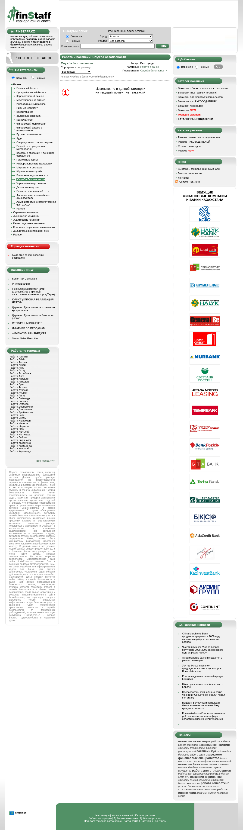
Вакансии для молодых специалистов (200, 97)
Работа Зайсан (18, 437)
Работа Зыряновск (20, 440)
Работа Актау (17, 370)
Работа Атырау (18, 392)
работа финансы (188, 744)
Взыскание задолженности (32, 175)
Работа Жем (16, 429)
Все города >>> (45, 460)
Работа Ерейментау (21, 412)
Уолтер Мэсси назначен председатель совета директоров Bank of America (201, 668)
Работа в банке (149, 66)
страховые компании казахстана (197, 789)
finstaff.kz (20, 812)
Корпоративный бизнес (30, 96)
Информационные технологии (34, 163)
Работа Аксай (17, 365)
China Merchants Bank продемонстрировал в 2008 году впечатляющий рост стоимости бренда (201, 637)
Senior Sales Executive (25, 338)
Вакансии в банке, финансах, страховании (203, 88)
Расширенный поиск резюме (126, 31)
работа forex (17, 39)
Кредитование (24, 111)
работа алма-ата (200, 754)
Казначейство (24, 119)
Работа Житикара (19, 434)
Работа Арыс (17, 384)
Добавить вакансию (126, 818)
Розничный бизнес (27, 88)
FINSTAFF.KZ (23, 31)
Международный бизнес (30, 100)
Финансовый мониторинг (31, 123)
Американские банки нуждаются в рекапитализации (202, 659)
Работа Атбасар (18, 390)
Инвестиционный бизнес (31, 104)
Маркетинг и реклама (29, 167)
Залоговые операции (28, 115)
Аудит (19, 138)
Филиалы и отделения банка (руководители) (33, 196)
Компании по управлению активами (34, 227)
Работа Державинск (21, 406)
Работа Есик (16, 415)
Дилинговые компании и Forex (31, 230)
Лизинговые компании (26, 216)
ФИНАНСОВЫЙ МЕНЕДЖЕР (29, 333)
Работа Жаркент (19, 426)
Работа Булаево (18, 403)
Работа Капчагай (19, 448)
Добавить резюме (151, 818)
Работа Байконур (19, 398)
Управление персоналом (31, 183)
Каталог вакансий (122, 815)
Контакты (183, 177)
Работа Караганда (20, 451)
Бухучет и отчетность (28, 134)
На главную (102, 815)
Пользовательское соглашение (103, 821)
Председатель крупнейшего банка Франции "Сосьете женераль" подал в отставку (203, 695)
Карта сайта (131, 821)
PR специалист (21, 283)
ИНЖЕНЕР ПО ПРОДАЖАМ (28, 328)
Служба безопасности (153, 70)
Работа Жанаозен (20, 420)
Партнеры (146, 821)
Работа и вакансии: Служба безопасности (94, 57)
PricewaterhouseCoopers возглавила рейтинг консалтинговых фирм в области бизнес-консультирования (203, 716)
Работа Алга (16, 376)
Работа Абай (17, 359)
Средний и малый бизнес (31, 92)
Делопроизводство (27, 187)
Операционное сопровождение (34, 142)
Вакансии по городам (190, 105)
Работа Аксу (16, 367)
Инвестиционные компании (29, 223)
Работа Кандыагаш (20, 445)
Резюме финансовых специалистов (199, 137)
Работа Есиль (17, 417)
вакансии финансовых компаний (212, 761)
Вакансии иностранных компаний (197, 92)
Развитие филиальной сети (32, 191)
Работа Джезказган (20, 409)
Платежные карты (27, 159)
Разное (20, 208)
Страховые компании (25, 212)
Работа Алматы (18, 356)
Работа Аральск (18, 378)
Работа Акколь (18, 362)
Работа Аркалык (19, 381)
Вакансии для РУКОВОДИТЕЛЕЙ (197, 101)
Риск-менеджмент (27, 107)
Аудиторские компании (26, 219)
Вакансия (76, 36)
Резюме (75, 40)
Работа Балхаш (18, 401)
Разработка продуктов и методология (30, 147)
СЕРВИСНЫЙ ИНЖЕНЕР (27, 323)
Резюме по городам (189, 146)
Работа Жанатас (19, 423)
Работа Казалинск (20, 442)
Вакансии (187, 110)
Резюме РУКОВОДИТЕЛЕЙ (194, 141)
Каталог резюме (145, 815)
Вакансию (187, 66)
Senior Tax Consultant (24, 278)
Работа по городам (100, 818)
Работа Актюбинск (20, 373)
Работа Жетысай (19, 431)
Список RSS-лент (189, 181)
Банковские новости (190, 173)
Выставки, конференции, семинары (199, 168)
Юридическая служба (29, 171)
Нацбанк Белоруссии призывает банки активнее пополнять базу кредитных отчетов (201, 705)
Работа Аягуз (17, 395)
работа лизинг (30, 41)
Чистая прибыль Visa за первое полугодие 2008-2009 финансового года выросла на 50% (202, 650)
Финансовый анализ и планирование (29, 129)
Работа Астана (18, 387)
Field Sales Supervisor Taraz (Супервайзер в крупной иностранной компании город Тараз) (33, 291)
